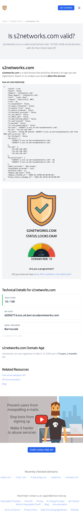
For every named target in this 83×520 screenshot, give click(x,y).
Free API (29, 501)
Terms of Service (12, 509)
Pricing (39, 501)
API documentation (11, 379)
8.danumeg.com (38, 477)
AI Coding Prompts (55, 501)
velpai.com (6, 477)
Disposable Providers (11, 501)
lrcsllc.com (21, 477)
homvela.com (71, 477)
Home (4, 21)
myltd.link (56, 477)
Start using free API (41, 449)
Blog (4, 383)
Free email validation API (14, 375)
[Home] (4, 7)
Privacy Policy (30, 509)
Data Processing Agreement (54, 509)
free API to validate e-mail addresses (52, 274)
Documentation (59, 504)
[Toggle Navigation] (79, 8)
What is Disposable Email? (28, 504)
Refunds (75, 509)
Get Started (73, 501)
